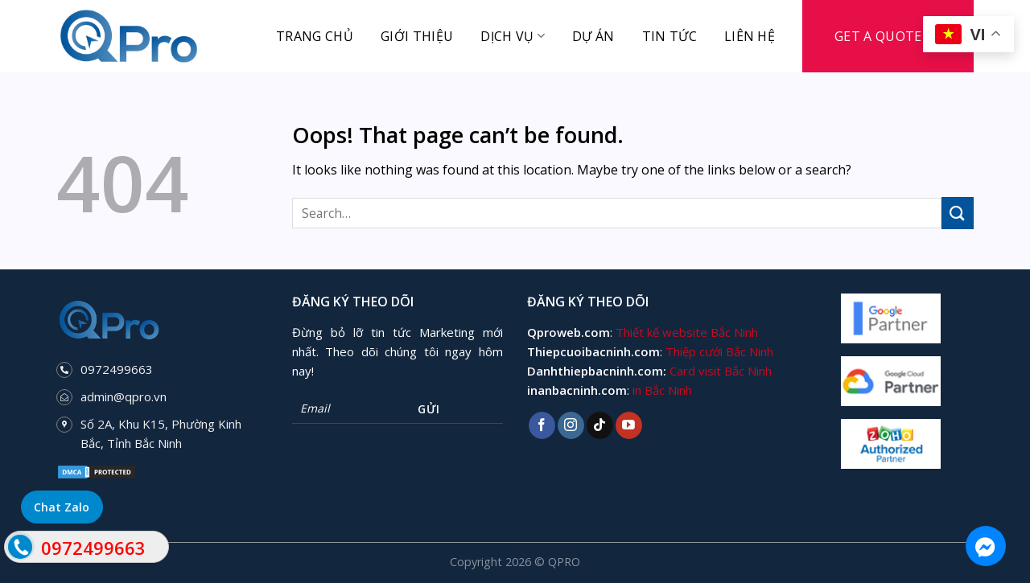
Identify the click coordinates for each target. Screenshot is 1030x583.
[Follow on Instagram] (571, 425)
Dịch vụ (512, 36)
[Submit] (957, 212)
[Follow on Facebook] (542, 425)
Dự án (593, 36)
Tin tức (669, 36)
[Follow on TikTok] (600, 425)
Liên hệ (749, 36)
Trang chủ (314, 36)
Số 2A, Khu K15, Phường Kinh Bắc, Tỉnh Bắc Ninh (160, 433)
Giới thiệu (417, 36)
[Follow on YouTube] (629, 425)
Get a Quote (878, 36)
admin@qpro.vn (123, 396)
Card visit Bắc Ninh (721, 371)
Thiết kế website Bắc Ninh (687, 332)
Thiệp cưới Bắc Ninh (719, 351)
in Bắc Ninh (662, 390)
